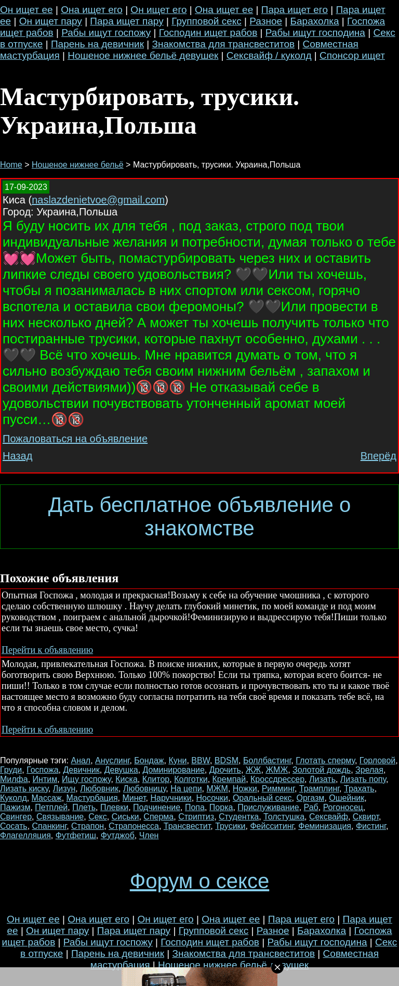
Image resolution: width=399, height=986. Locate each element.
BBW (200, 760)
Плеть (84, 807)
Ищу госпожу (86, 779)
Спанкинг (49, 826)
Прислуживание (268, 807)
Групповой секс (206, 21)
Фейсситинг (272, 826)
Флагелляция (25, 835)
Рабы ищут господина (315, 32)
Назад (17, 456)
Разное (265, 21)
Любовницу (144, 788)
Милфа (14, 779)
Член (149, 835)
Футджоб (118, 835)
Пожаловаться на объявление (75, 438)
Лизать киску (24, 788)
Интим (45, 779)
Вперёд (378, 456)
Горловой (377, 760)
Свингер (16, 816)
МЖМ (217, 788)
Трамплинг (319, 788)
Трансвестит (187, 826)
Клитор (156, 779)
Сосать (14, 826)
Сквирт (366, 816)
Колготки (191, 779)
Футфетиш (76, 835)
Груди (11, 769)
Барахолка (314, 21)
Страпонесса (134, 826)
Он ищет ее (26, 9)
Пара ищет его (294, 9)
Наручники (170, 797)
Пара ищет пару (126, 21)
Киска (126, 779)
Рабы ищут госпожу (106, 32)
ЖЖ (253, 769)
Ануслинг (112, 760)
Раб (311, 807)
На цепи (186, 788)
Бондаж (149, 760)
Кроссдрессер (277, 779)
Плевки (114, 807)
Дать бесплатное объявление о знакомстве (199, 516)
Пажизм (15, 807)
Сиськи (125, 816)
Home (11, 164)
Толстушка (283, 816)
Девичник (81, 769)
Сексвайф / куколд (269, 55)
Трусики (230, 826)
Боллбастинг (267, 760)
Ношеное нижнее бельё (78, 164)
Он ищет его (158, 9)
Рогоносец (343, 807)
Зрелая (369, 769)
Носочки (212, 797)
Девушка (121, 769)
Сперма (158, 816)
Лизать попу (363, 779)
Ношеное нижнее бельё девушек (143, 55)
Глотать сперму (325, 760)
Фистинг (371, 826)
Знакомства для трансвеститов (223, 44)
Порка (221, 807)
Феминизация (324, 826)
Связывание (60, 816)
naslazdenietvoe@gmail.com (98, 200)
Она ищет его (92, 9)
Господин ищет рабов (208, 32)
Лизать (322, 779)
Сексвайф (328, 816)
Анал (80, 760)
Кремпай (229, 779)
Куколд (13, 797)
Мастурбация (92, 797)
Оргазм (310, 797)
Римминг (278, 788)
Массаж (47, 797)
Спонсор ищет (352, 55)
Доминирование (174, 769)
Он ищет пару (50, 21)
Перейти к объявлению (47, 650)
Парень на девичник (97, 44)
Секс (97, 816)
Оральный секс (262, 797)
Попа (195, 807)
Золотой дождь (321, 769)
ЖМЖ (276, 769)
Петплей (51, 807)
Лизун (64, 788)
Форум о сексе (199, 880)
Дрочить (225, 769)
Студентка (239, 816)
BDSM (226, 760)
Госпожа (42, 769)
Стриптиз (196, 816)
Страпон (87, 826)
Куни (177, 760)
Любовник (99, 788)
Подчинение (156, 807)
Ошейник (346, 797)
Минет (134, 797)
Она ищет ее (224, 9)
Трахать (359, 788)
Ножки (245, 788)
